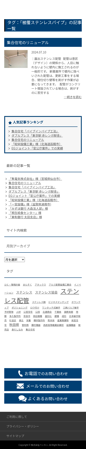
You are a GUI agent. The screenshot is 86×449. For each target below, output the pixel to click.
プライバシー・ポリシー (22, 426)
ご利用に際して (16, 417)
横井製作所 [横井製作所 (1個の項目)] (39, 320)
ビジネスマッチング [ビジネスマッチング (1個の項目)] (58, 302)
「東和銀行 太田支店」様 (25, 217)
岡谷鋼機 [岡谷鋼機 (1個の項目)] (37, 316)
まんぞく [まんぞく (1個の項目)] (27, 284)
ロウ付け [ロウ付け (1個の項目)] (34, 307)
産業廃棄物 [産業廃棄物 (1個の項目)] (63, 320)
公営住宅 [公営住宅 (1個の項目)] (28, 311)
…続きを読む (73, 97)
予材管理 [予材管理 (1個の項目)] (8, 311)
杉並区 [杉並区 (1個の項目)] (12, 320)
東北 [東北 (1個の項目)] (21, 320)
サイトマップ (15, 436)
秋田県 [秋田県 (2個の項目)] (14, 324)
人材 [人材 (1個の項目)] (18, 311)
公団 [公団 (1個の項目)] (37, 311)
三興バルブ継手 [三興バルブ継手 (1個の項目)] (71, 307)
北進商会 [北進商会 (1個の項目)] (47, 311)
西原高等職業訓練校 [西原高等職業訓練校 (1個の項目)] (53, 325)
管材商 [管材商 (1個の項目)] (25, 325)
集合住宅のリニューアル (28, 42)
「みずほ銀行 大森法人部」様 (28, 208)
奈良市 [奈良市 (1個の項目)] (27, 316)
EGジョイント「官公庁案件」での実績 (37, 148)
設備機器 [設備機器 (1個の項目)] (71, 325)
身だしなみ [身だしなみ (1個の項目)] (17, 329)
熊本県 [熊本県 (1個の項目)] (51, 320)
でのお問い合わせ (46, 373)
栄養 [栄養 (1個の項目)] (28, 320)
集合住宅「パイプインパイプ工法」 (35, 131)
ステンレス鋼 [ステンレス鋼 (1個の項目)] (39, 302)
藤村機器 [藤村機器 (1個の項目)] (36, 325)
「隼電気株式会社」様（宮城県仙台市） (35, 178)
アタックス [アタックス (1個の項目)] (40, 284)
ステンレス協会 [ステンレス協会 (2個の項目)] (46, 292)
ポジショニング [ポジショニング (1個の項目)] (20, 307)
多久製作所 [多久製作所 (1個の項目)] (15, 316)
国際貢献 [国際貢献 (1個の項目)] (68, 311)
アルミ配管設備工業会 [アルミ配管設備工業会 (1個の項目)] (60, 284)
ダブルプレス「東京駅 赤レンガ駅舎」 (37, 135)
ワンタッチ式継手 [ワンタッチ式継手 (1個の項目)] (51, 307)
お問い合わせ (48, 398)
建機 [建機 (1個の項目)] (57, 316)
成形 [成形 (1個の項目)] (64, 316)
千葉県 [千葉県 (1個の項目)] (58, 311)
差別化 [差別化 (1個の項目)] (48, 316)
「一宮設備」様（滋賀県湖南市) (29, 204)
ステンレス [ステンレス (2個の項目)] (24, 292)
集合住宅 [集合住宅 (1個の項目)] (30, 329)
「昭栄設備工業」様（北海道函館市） (36, 144)
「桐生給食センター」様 (24, 213)
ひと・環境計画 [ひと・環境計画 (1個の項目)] (12, 284)
